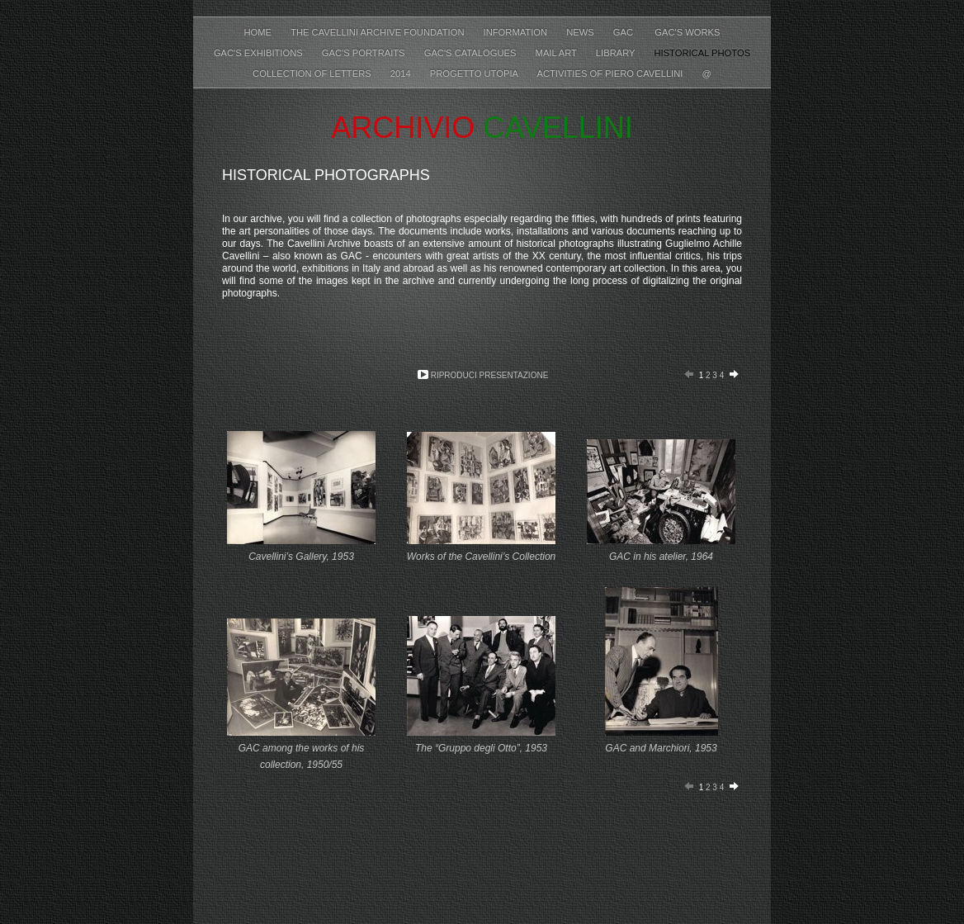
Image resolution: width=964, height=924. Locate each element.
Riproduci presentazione (490, 375)
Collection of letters (313, 73)
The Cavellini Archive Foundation (378, 32)
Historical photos (702, 53)
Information (517, 32)
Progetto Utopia (475, 73)
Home (258, 32)
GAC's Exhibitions (259, 53)
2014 (401, 73)
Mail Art (557, 53)
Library (617, 53)
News (581, 32)
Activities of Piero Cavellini (610, 73)
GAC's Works (687, 32)
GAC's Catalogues (471, 53)
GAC (625, 32)
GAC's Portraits (365, 53)
